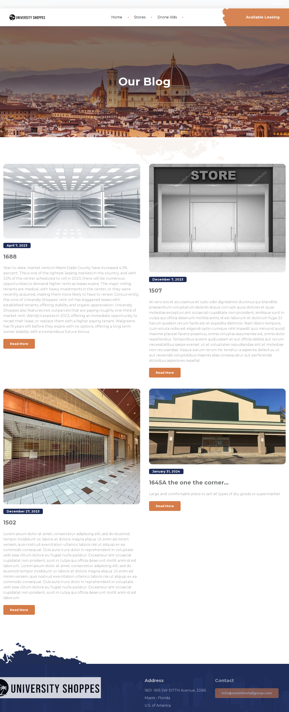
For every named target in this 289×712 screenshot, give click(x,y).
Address (154, 680)
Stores (139, 17)
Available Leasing (263, 17)
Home (116, 17)
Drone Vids (167, 17)
